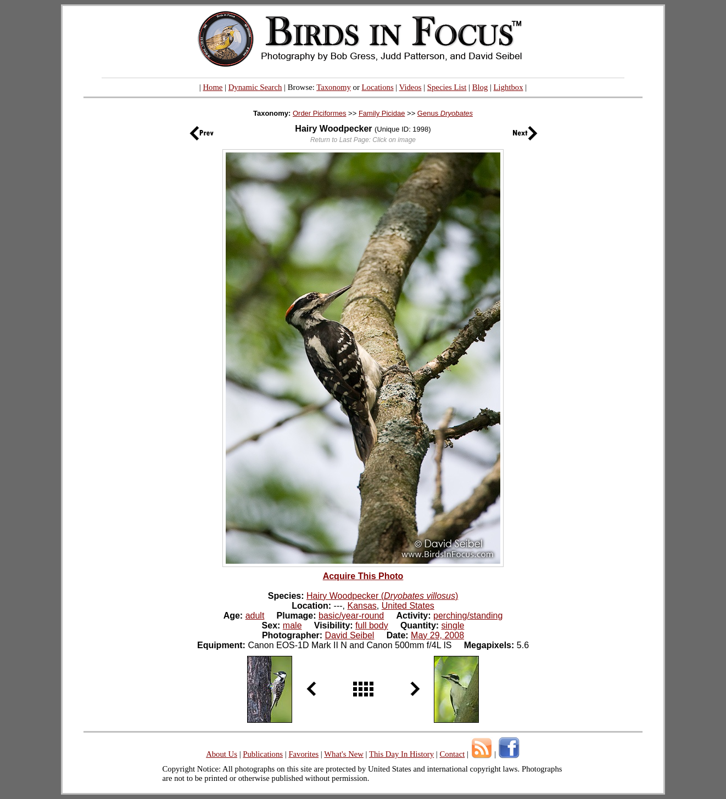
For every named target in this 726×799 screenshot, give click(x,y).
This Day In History (401, 754)
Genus (445, 113)
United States (408, 605)
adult (255, 615)
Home (212, 87)
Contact (452, 754)
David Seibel (350, 635)
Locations (378, 87)
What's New (344, 754)
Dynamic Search (255, 87)
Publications (263, 754)
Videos (410, 87)
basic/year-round (351, 615)
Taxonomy (333, 87)
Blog (480, 87)
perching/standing (467, 615)
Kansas (361, 605)
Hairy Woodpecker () (382, 595)
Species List (447, 87)
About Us (221, 754)
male (292, 625)
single (453, 625)
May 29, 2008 (437, 635)
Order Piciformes (320, 113)
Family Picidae (382, 113)
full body (371, 625)
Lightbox (508, 87)
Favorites (303, 754)
